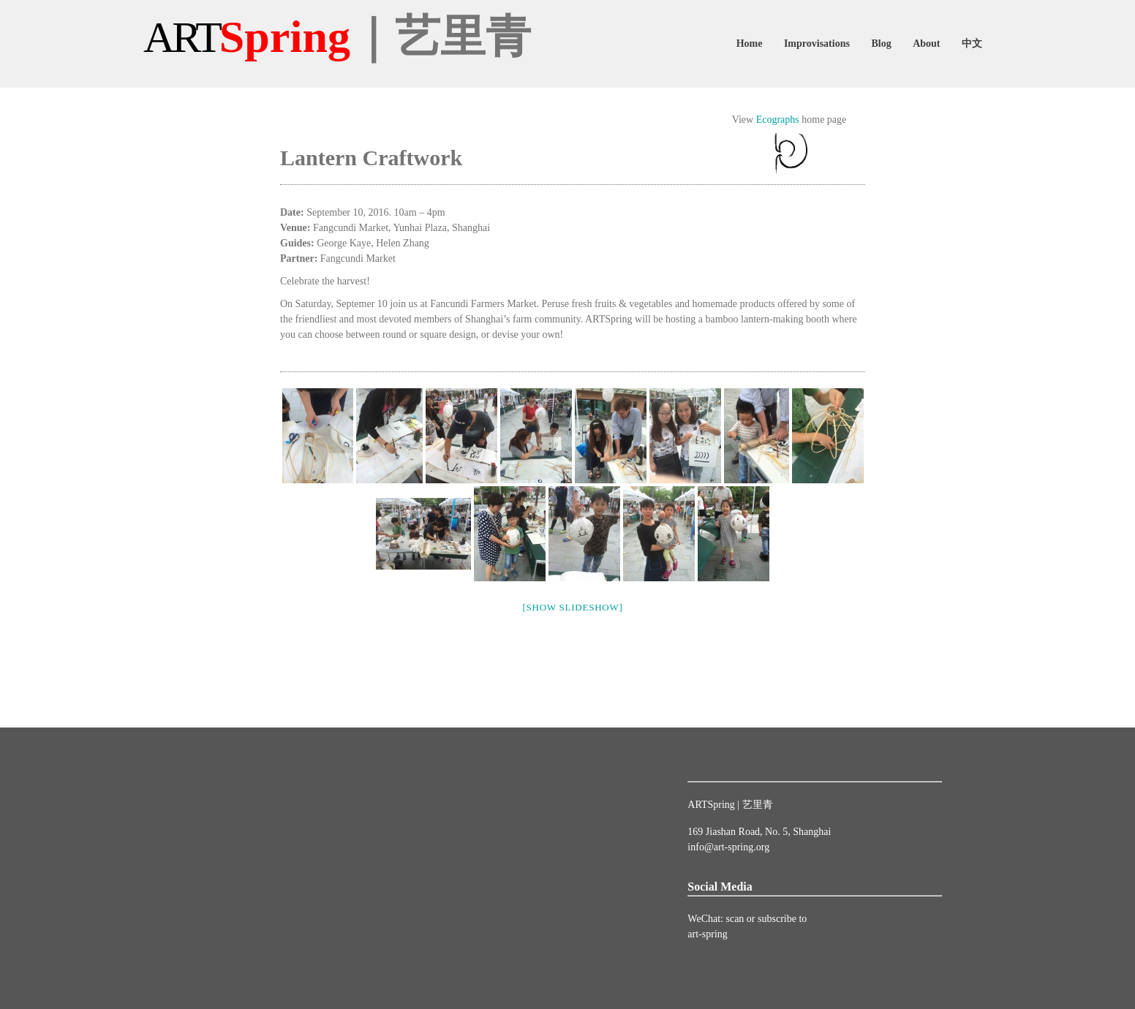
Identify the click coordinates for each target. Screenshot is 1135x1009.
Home (749, 43)
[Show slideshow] (572, 607)
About (926, 43)
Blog (881, 43)
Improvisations (817, 43)
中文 (972, 43)
